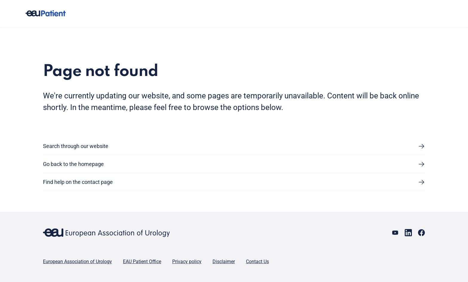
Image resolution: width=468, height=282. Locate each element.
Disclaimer (224, 261)
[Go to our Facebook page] (421, 232)
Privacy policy (186, 261)
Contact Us (257, 261)
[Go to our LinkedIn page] (408, 232)
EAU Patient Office (142, 261)
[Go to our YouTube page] (395, 232)
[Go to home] (51, 13)
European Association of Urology (77, 261)
